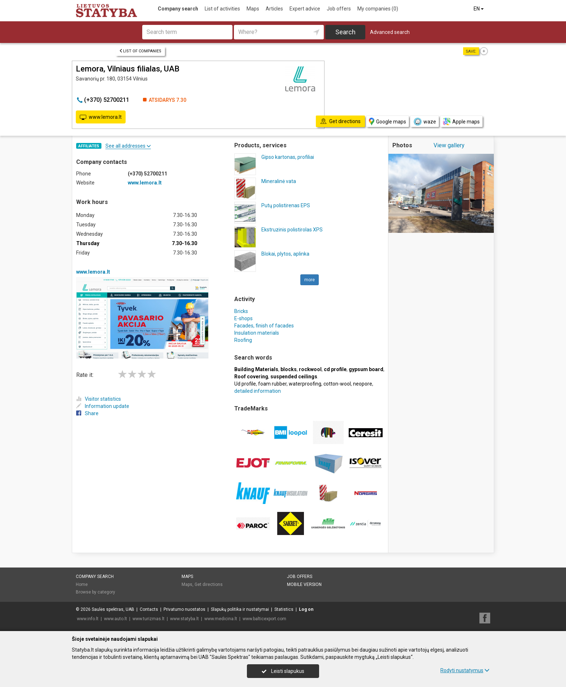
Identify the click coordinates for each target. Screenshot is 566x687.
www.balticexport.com (264, 618)
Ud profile (245, 384)
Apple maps (461, 121)
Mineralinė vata (278, 181)
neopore (362, 384)
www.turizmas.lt (148, 618)
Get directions (209, 584)
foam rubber (272, 384)
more (309, 279)
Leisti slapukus (283, 671)
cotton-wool (337, 384)
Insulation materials (256, 333)
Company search (178, 9)
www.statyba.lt (184, 618)
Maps (253, 9)
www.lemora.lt (101, 117)
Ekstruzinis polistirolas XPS (292, 229)
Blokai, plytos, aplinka (285, 254)
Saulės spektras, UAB (113, 609)
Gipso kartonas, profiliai (287, 157)
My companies (377, 9)
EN (479, 9)
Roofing (243, 340)
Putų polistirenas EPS (285, 205)
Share (87, 413)
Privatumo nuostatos (184, 609)
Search (345, 32)
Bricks (241, 311)
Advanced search (390, 32)
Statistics (283, 609)
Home (82, 584)
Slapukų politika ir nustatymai (240, 609)
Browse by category (95, 592)
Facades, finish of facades (264, 326)
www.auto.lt (115, 618)
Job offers (339, 9)
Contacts (149, 609)
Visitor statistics (98, 399)
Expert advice (304, 9)
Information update (102, 406)
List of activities (222, 9)
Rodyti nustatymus (464, 670)
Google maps (387, 121)
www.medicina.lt (220, 618)
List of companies (140, 51)
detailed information (257, 391)
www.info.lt (88, 618)
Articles (274, 9)
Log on (306, 609)
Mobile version (304, 584)
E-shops (243, 318)
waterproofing (305, 384)
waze (424, 121)
